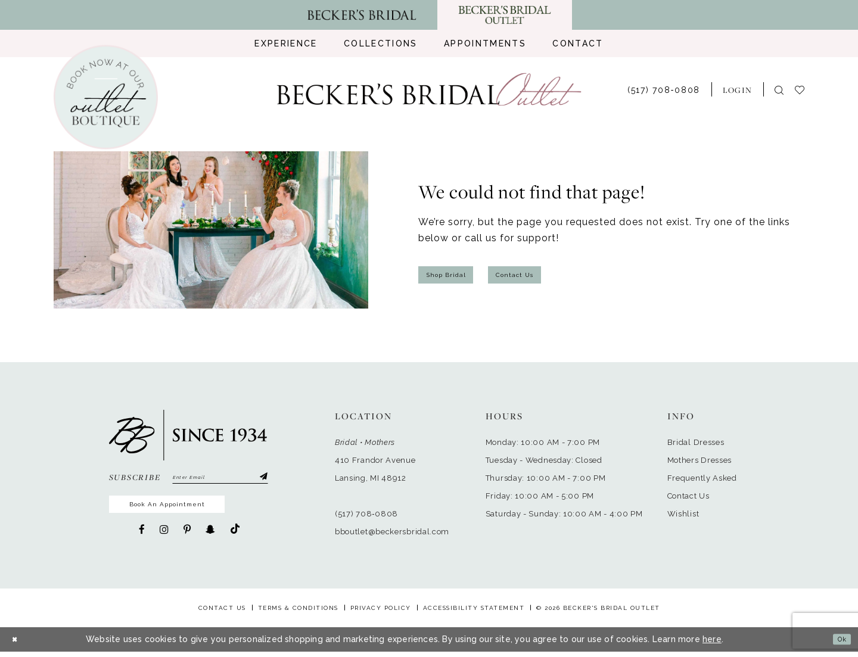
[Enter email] (220, 479)
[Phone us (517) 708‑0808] (663, 89)
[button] (737, 89)
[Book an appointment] (105, 97)
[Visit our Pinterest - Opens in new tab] (187, 540)
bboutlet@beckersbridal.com (392, 531)
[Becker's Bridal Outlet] (429, 89)
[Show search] (779, 89)
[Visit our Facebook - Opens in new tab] (142, 540)
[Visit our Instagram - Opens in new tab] (164, 540)
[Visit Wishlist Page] (805, 89)
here (712, 644)
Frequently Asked (702, 478)
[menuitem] (286, 43)
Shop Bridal (456, 275)
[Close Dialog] (18, 644)
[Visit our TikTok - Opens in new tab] (235, 540)
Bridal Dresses (696, 442)
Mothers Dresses (699, 460)
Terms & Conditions (298, 613)
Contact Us (545, 275)
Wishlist (683, 513)
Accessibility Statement (474, 613)
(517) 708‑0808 (366, 513)
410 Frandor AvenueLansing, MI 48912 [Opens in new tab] (375, 469)
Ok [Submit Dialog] (838, 644)
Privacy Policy (380, 613)
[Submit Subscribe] (261, 479)
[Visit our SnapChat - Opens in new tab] (210, 540)
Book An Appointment (191, 512)
